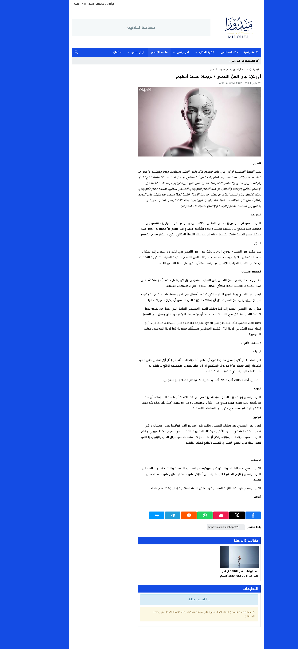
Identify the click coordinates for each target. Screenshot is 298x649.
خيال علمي (120, 52)
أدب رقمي (165, 52)
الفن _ (219, 60)
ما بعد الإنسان (141, 52)
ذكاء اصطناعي (211, 52)
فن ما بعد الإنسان (201, 69)
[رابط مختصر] (208, 527)
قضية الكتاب (189, 52)
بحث (59, 52)
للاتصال (100, 52)
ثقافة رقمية (233, 52)
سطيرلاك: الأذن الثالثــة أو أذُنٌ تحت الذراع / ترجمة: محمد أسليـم (222, 573)
